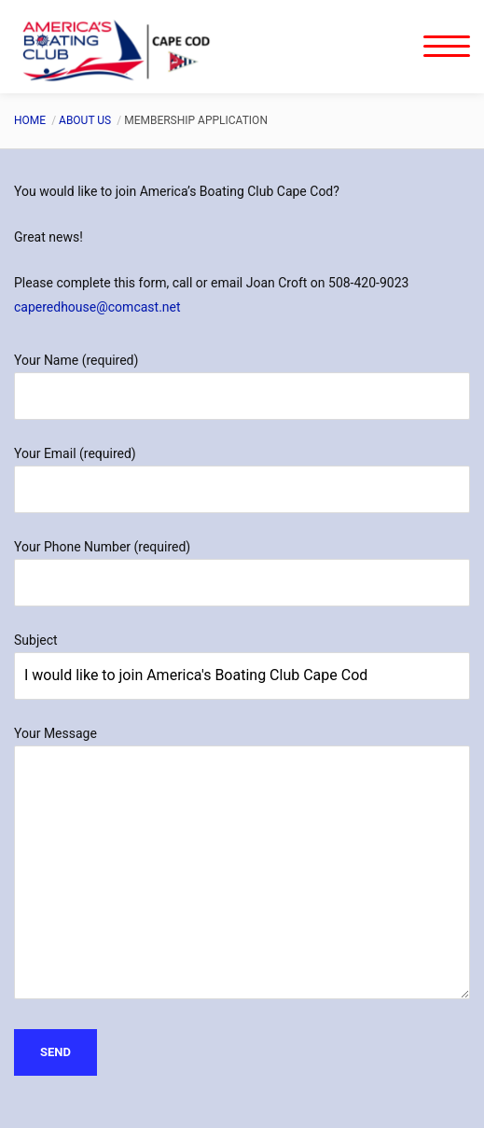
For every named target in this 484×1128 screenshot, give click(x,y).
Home (30, 120)
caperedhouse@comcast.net (97, 306)
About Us (85, 120)
